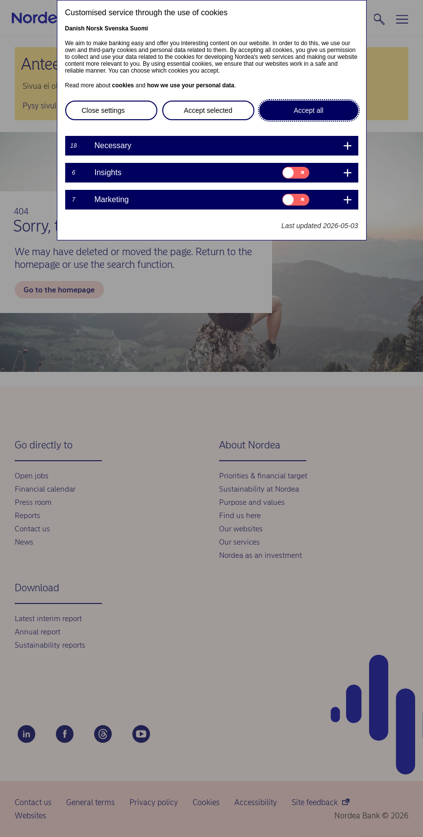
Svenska (116, 28)
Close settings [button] (103, 110)
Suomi (139, 28)
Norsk (94, 28)
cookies (123, 85)
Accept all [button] (308, 110)
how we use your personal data (190, 85)
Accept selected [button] (208, 110)
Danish (75, 28)
